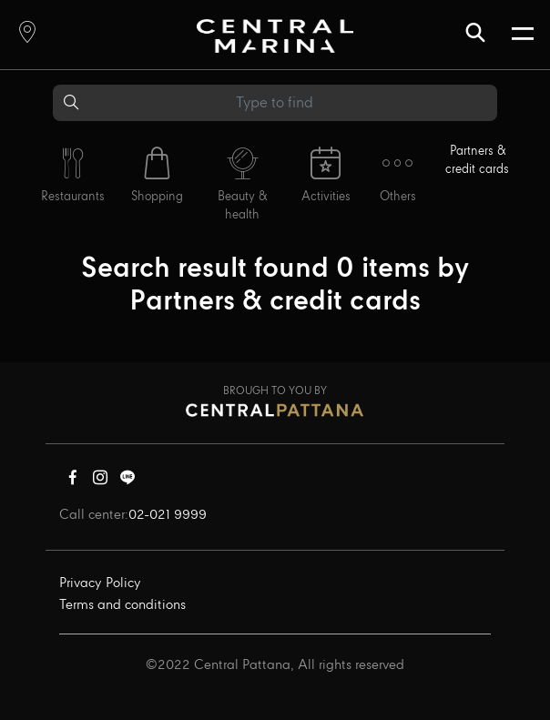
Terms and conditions (122, 605)
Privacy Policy (100, 583)
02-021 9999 (167, 515)
